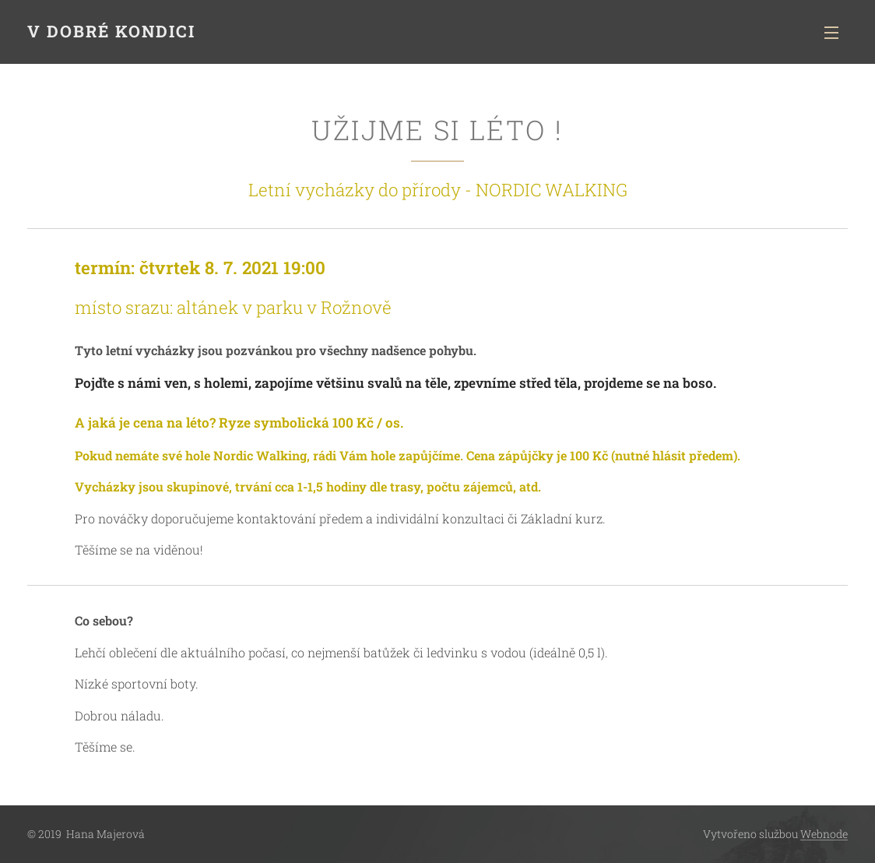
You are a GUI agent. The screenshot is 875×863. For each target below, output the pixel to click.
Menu (831, 32)
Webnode (824, 833)
